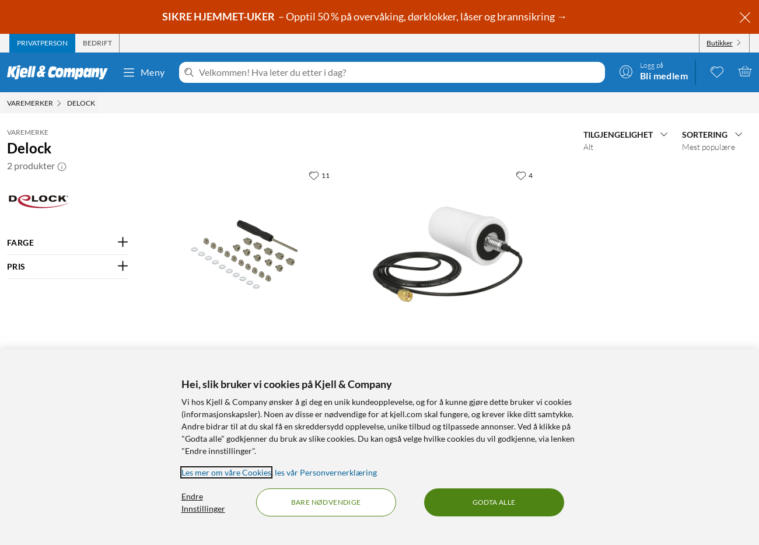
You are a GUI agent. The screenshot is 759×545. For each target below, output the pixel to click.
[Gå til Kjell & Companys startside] (61, 72)
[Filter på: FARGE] (68, 243)
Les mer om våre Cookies (226, 472)
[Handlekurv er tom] (745, 71)
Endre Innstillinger (203, 502)
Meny (143, 72)
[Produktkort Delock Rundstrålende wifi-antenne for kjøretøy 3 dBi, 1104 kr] (447, 254)
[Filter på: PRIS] (68, 267)
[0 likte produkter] (717, 71)
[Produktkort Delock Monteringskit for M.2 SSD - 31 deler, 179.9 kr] (244, 254)
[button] (62, 166)
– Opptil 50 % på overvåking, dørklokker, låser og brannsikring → (365, 16)
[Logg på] (653, 71)
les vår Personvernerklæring (326, 472)
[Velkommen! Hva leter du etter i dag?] (399, 72)
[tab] (42, 43)
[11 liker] (319, 175)
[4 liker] (524, 175)
